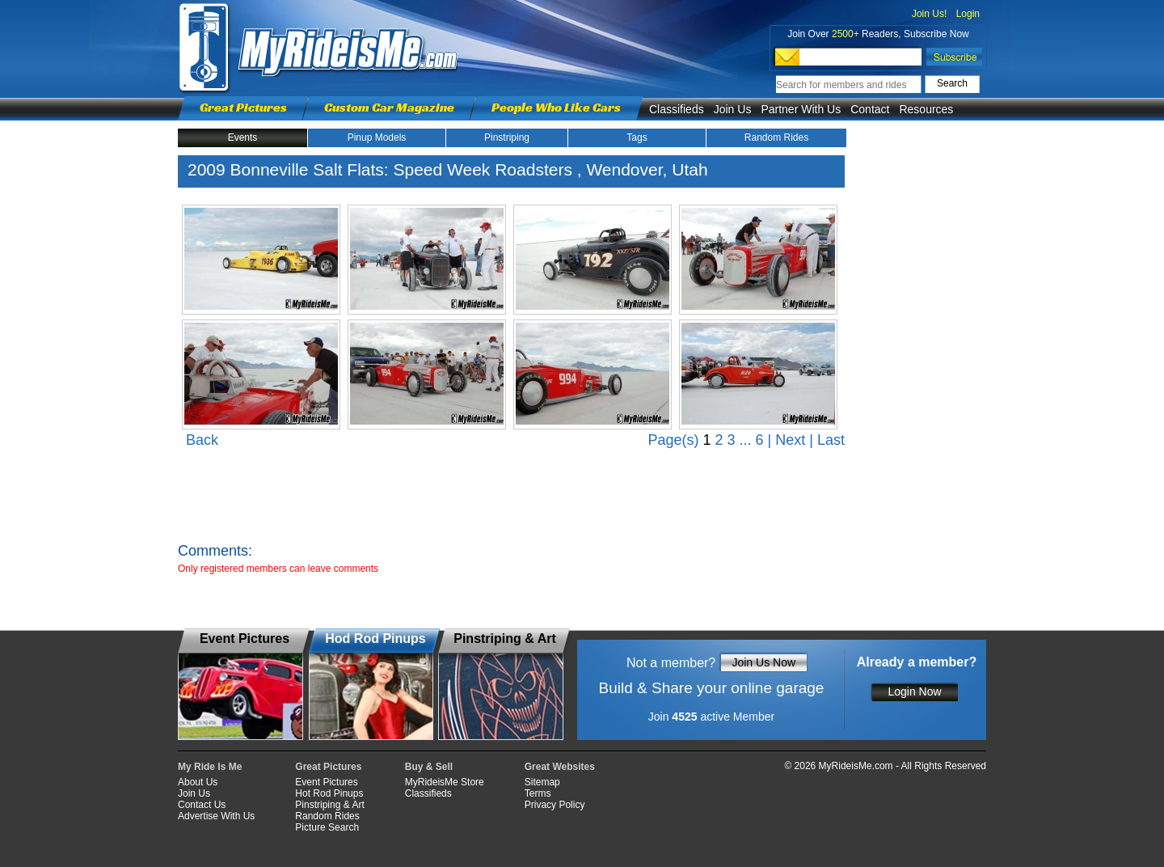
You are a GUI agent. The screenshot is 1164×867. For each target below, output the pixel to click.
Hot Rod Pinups (329, 793)
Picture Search (327, 827)
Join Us (733, 109)
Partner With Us (801, 109)
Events (243, 137)
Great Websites (560, 766)
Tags (636, 137)
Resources (926, 109)
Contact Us (202, 804)
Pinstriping (506, 137)
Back (202, 440)
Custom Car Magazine (389, 107)
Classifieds (676, 109)
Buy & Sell (429, 766)
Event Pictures (326, 782)
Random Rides (776, 137)
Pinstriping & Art (329, 804)
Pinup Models (377, 137)
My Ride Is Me (210, 766)
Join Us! (929, 13)
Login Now (914, 691)
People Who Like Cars (556, 107)
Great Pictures (243, 107)
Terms (538, 793)
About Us (197, 782)
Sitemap (542, 782)
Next (790, 440)
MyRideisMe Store (444, 782)
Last (831, 440)
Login (968, 13)
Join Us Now (763, 662)
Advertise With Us (216, 816)
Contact (869, 109)
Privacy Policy (555, 804)
